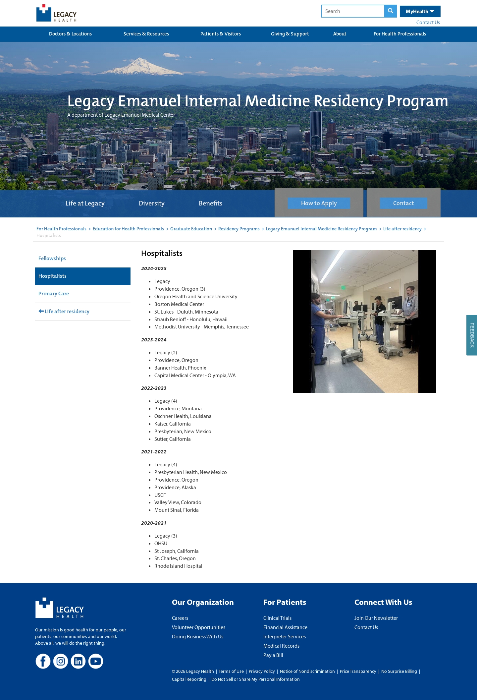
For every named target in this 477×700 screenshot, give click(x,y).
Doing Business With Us (197, 636)
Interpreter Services (284, 636)
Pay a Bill (273, 655)
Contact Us (428, 22)
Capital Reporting (189, 679)
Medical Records (281, 645)
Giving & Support (290, 33)
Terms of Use (232, 671)
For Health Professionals (400, 33)
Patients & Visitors (220, 33)
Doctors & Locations (70, 33)
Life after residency (402, 229)
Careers (180, 617)
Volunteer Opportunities (198, 627)
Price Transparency (358, 671)
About (339, 33)
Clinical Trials (277, 617)
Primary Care (53, 293)
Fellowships (52, 258)
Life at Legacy (85, 203)
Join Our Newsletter (376, 617)
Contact (403, 203)
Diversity (152, 203)
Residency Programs (239, 229)
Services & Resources (146, 33)
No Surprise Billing (399, 671)
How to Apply (319, 203)
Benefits (210, 203)
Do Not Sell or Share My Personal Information (255, 679)
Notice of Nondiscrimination (307, 671)
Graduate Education (191, 229)
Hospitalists (52, 275)
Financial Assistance (285, 627)
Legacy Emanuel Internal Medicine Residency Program (321, 229)
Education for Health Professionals (128, 229)
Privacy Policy (262, 671)
